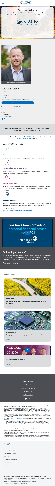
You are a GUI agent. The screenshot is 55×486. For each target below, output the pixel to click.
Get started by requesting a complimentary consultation (17, 210)
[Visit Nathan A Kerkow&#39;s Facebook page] (26, 399)
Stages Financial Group (7, 97)
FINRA (30, 481)
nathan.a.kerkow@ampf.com (9, 116)
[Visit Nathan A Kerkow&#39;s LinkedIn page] (29, 399)
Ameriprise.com (7, 448)
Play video (8, 364)
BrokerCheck (19, 406)
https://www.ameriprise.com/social (15, 418)
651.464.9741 (5, 114)
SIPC (35, 481)
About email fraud (7, 462)
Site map (5, 465)
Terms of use (6, 456)
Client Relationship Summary (26, 138)
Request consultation (17, 103)
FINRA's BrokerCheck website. (33, 136)
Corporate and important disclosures (11, 450)
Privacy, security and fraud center (10, 459)
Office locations (27, 395)
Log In (50, 2)
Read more (8, 306)
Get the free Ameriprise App (28, 472)
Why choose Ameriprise (10, 263)
